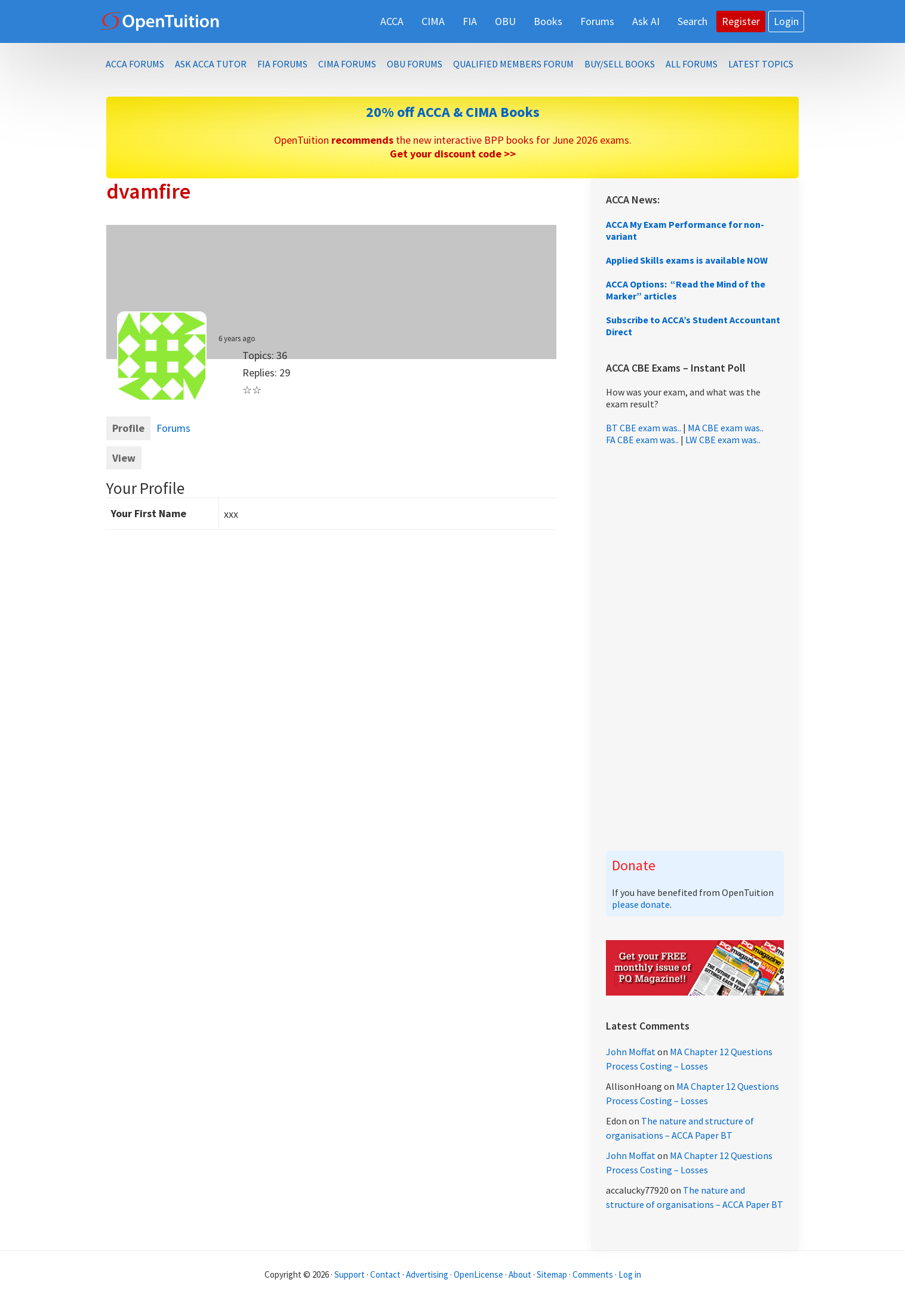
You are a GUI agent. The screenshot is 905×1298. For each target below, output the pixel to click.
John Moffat (630, 1052)
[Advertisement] (695, 648)
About (520, 1274)
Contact (385, 1274)
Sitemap (552, 1274)
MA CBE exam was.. (726, 428)
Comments (593, 1274)
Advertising (427, 1274)
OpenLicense (479, 1274)
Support (349, 1274)
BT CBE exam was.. (643, 428)
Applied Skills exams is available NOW (687, 260)
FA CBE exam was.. (642, 440)
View (124, 458)
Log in (629, 1274)
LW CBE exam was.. (723, 440)
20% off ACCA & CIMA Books (453, 112)
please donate (641, 904)
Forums (173, 428)
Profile (128, 428)
